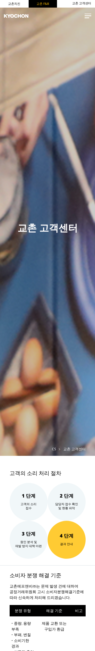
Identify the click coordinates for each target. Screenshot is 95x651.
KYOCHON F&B (17, 16)
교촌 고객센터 (81, 3)
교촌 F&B (42, 4)
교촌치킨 (14, 4)
